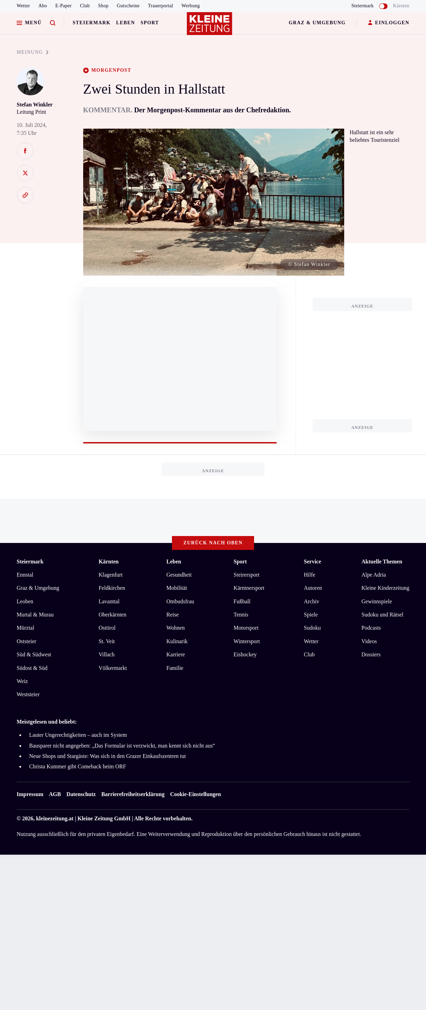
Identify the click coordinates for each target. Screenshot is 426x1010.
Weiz (22, 681)
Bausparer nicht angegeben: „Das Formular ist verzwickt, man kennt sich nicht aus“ (122, 746)
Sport (150, 22)
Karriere (175, 654)
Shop (103, 5)
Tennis (241, 615)
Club (85, 5)
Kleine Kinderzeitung (385, 588)
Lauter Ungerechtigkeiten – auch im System (78, 735)
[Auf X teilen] (25, 173)
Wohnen (175, 628)
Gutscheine (128, 5)
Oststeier (26, 641)
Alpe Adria (374, 575)
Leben (125, 22)
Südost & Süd (32, 668)
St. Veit (106, 641)
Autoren (313, 588)
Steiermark (91, 22)
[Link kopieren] (25, 195)
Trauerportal (160, 5)
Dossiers (371, 654)
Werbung (191, 5)
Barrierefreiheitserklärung (132, 794)
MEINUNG (33, 52)
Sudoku (312, 628)
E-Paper (63, 5)
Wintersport (247, 641)
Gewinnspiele (377, 601)
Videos (369, 641)
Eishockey (245, 654)
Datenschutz (81, 794)
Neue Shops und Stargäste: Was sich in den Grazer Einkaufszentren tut (107, 756)
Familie (174, 668)
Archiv (311, 601)
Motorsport (246, 628)
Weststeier (28, 694)
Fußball (242, 601)
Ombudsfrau (180, 601)
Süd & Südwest (34, 654)
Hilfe (309, 575)
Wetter (23, 5)
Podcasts (371, 628)
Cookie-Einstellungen (195, 794)
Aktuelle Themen (382, 561)
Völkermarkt (112, 668)
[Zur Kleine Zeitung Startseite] (211, 27)
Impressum (30, 794)
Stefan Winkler (35, 104)
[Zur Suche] (52, 23)
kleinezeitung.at (54, 818)
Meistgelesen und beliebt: (47, 722)
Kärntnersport (249, 588)
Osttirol (106, 628)
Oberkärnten (112, 615)
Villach (106, 654)
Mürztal (25, 628)
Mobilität (176, 588)
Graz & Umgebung (317, 22)
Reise (172, 615)
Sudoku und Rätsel (382, 615)
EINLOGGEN (388, 23)
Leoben (25, 601)
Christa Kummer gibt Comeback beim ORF (77, 766)
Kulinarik (177, 641)
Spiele (311, 615)
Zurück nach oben (213, 542)
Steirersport (247, 575)
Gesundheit (179, 575)
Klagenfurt (110, 575)
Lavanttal (108, 601)
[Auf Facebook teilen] (25, 151)
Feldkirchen (111, 588)
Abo (42, 5)
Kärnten (401, 5)
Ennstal (25, 575)
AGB (55, 794)
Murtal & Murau (35, 615)
